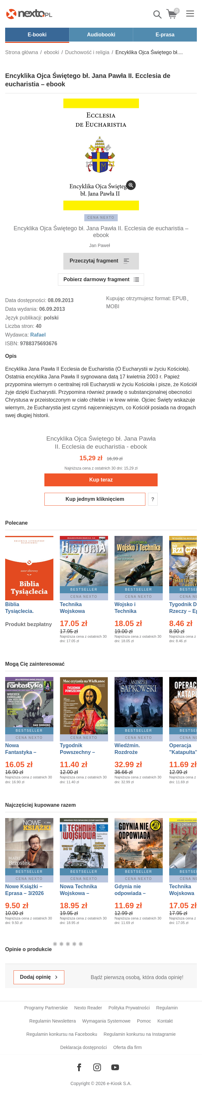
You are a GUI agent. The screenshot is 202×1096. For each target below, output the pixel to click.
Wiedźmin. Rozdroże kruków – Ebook (134, 752)
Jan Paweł (99, 245)
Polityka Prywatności (129, 1007)
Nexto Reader (88, 1007)
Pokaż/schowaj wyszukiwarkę (157, 14)
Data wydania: (22, 309)
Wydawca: (17, 335)
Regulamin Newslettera (52, 1021)
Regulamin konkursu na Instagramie (140, 1034)
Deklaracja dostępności (83, 1047)
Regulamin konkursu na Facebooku (61, 1034)
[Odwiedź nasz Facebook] (79, 1067)
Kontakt (164, 1021)
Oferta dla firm (127, 1047)
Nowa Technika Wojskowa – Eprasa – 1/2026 (79, 893)
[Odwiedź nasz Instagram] (97, 1067)
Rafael (38, 335)
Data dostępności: (26, 300)
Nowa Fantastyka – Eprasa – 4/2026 (24, 752)
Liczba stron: (20, 326)
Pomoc (144, 1021)
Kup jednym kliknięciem (95, 499)
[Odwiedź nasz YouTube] (115, 1067)
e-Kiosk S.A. (119, 1083)
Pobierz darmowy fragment (96, 279)
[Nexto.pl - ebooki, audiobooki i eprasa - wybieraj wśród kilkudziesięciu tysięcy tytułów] (29, 14)
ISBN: (12, 343)
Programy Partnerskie (46, 1007)
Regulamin (167, 1007)
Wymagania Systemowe (106, 1021)
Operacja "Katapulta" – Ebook (185, 752)
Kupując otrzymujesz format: (138, 298)
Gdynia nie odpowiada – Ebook (130, 893)
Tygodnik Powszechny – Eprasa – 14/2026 (80, 752)
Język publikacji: (24, 317)
